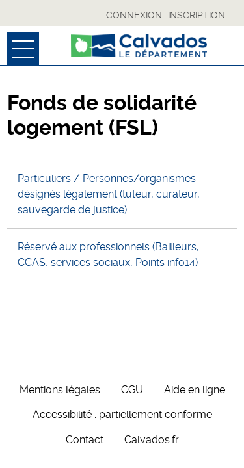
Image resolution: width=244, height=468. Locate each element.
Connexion (134, 15)
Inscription (196, 15)
